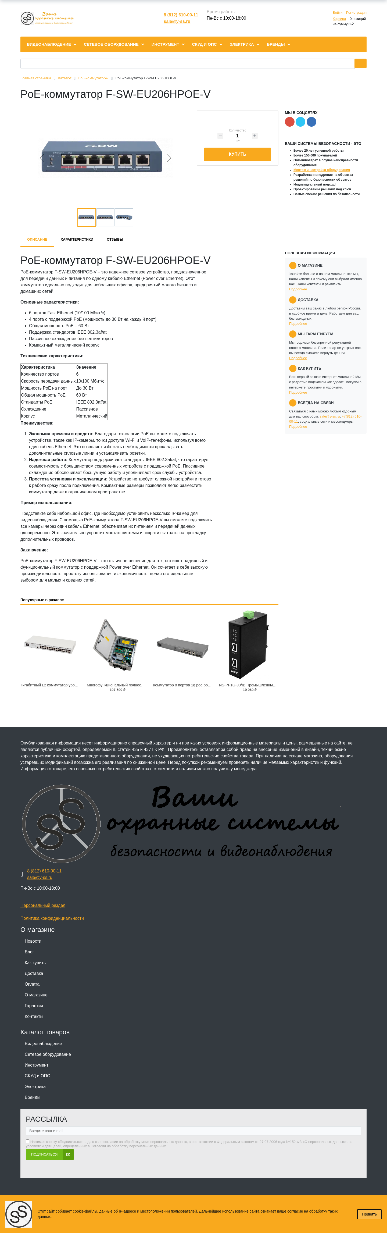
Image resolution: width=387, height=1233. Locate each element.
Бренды (32, 1097)
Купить (237, 154)
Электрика (35, 1086)
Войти (337, 12)
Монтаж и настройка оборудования (321, 170)
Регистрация (356, 12)
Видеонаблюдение (43, 1043)
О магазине (36, 995)
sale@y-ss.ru (177, 21)
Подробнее (298, 289)
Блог (29, 952)
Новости (33, 941)
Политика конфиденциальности (52, 918)
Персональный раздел (42, 905)
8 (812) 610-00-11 (181, 15)
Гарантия (34, 1005)
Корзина (339, 19)
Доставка (34, 973)
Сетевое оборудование (48, 1054)
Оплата (32, 984)
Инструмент (36, 1065)
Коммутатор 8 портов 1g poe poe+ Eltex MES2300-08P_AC (203, 685)
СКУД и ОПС (37, 1076)
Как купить (35, 962)
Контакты (34, 1016)
